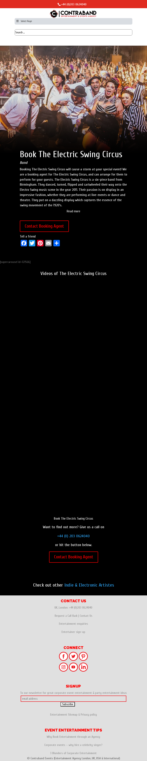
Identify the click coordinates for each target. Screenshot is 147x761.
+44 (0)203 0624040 (74, 4)
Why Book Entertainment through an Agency (73, 737)
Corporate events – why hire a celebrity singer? (73, 745)
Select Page (24, 21)
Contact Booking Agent (44, 226)
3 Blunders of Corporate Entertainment (73, 753)
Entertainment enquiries (73, 624)
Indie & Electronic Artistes (89, 585)
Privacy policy (89, 714)
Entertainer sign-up (73, 632)
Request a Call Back (66, 616)
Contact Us (86, 616)
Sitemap (72, 714)
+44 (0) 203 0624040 (73, 536)
